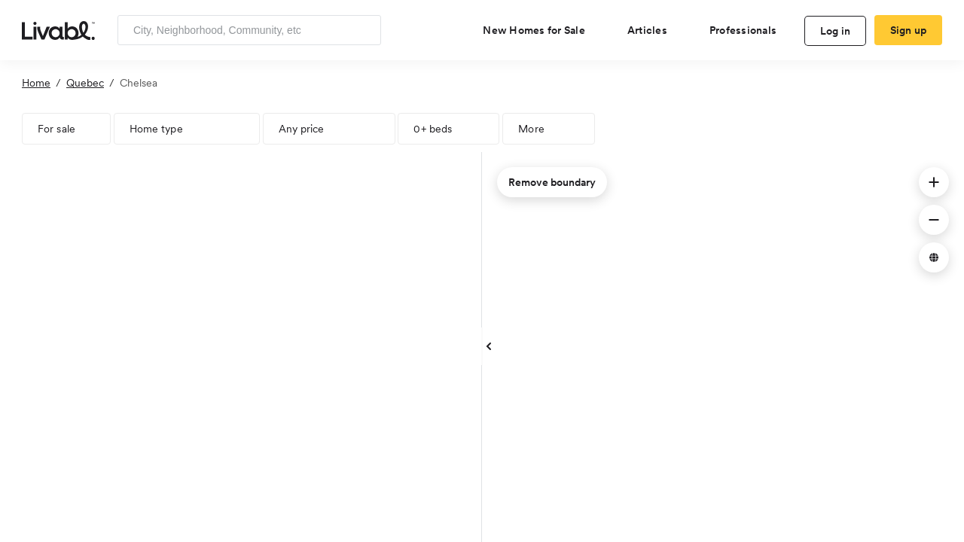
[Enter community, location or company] (249, 30)
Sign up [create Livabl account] (908, 30)
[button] (934, 182)
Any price (302, 129)
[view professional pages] (749, 30)
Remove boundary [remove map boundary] (552, 182)
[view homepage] (58, 29)
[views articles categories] (653, 30)
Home (36, 83)
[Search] (364, 30)
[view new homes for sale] (540, 30)
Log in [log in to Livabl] (835, 31)
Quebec (85, 83)
